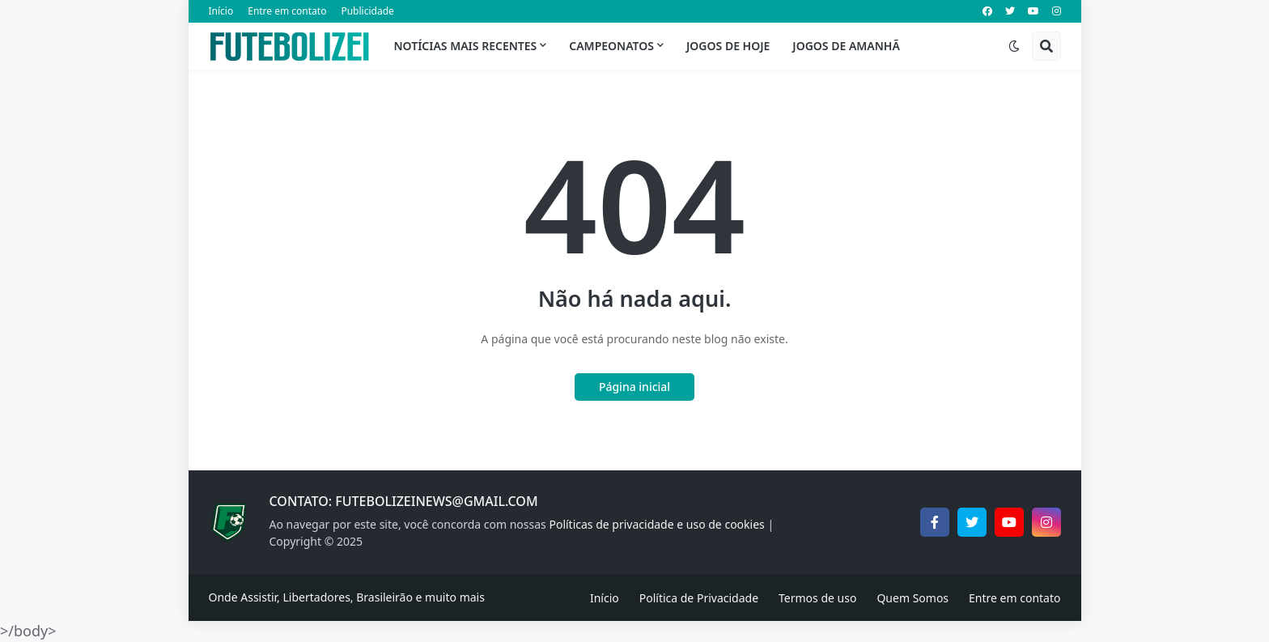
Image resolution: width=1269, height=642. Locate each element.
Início (221, 11)
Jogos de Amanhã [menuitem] (845, 45)
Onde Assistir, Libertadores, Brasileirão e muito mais (347, 597)
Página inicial (634, 386)
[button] (1014, 46)
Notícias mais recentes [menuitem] (465, 45)
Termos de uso (817, 598)
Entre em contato (287, 11)
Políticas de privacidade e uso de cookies (656, 524)
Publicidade (367, 11)
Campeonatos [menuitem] (611, 45)
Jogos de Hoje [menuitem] (728, 45)
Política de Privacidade (698, 598)
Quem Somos (912, 598)
